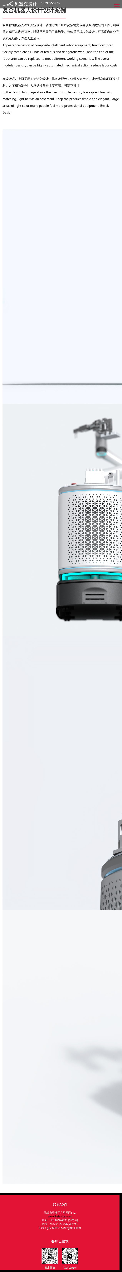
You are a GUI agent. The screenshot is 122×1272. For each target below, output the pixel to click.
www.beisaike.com (59, 1216)
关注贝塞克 (59, 1241)
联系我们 (60, 1204)
